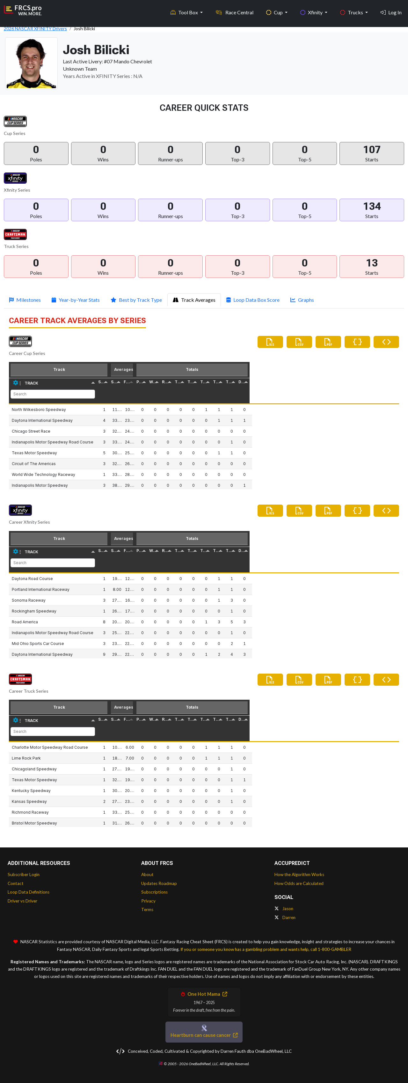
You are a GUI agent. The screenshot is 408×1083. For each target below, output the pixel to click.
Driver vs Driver (22, 900)
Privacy (148, 900)
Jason (283, 908)
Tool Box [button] (185, 10)
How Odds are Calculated (299, 883)
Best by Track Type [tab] (136, 300)
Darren (284, 917)
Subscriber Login (24, 874)
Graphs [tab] (302, 300)
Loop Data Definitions (28, 892)
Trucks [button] (352, 10)
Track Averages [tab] (194, 300)
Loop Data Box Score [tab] (253, 300)
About (147, 874)
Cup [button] (275, 10)
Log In (391, 10)
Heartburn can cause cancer (204, 1035)
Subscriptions (154, 892)
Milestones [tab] (25, 300)
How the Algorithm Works (299, 874)
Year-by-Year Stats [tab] (76, 300)
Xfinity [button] (312, 10)
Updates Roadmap (159, 883)
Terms (147, 909)
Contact (16, 883)
